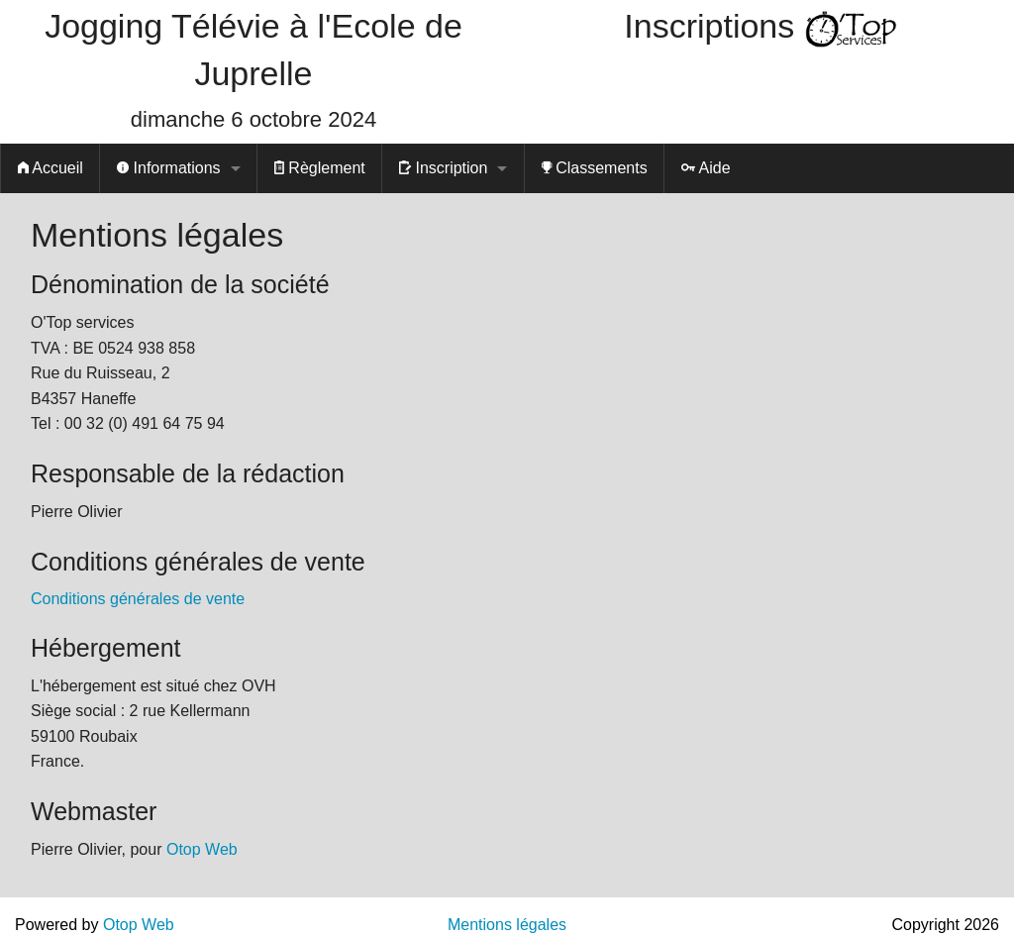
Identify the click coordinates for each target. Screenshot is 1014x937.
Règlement (319, 167)
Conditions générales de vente (138, 598)
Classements (595, 167)
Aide (706, 167)
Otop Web (202, 849)
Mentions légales (507, 924)
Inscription (443, 167)
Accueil (50, 167)
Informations (168, 167)
